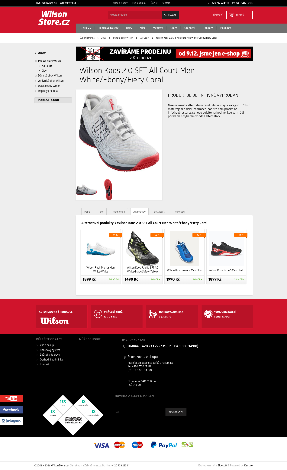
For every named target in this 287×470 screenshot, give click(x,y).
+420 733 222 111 (219, 3)
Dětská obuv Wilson (49, 86)
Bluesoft (222, 465)
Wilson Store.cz (54, 19)
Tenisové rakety (108, 28)
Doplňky (208, 28)
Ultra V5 (86, 28)
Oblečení (189, 28)
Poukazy (225, 28)
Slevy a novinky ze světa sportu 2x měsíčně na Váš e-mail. (147, 403)
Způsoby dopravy (50, 355)
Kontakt (166, 3)
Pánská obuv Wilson (123, 38)
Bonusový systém (50, 350)
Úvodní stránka (87, 38)
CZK (243, 3)
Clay (44, 71)
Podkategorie (49, 100)
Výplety (158, 28)
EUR (250, 3)
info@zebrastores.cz (181, 112)
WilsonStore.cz (68, 3)
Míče (143, 28)
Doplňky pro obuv (48, 91)
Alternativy (139, 212)
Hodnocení (179, 212)
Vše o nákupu (139, 3)
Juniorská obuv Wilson (51, 81)
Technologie (118, 212)
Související (159, 212)
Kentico (248, 465)
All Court (144, 38)
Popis (87, 212)
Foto (101, 212)
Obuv (173, 28)
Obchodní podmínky (51, 359)
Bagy (129, 28)
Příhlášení (217, 15)
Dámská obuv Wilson (48, 76)
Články (153, 3)
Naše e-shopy (120, 3)
